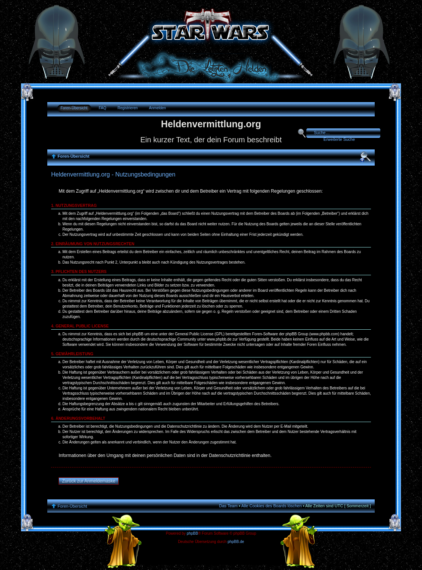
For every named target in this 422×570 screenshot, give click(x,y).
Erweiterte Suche (339, 139)
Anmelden (157, 108)
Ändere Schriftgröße (365, 157)
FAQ (102, 108)
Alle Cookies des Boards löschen (271, 506)
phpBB (192, 533)
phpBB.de (236, 542)
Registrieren (128, 108)
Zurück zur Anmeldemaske (88, 481)
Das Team (228, 506)
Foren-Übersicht (73, 108)
